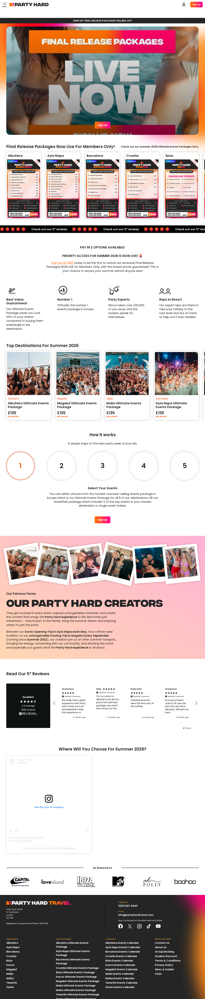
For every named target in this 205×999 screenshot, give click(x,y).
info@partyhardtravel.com (135, 915)
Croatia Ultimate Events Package (77, 968)
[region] (125, 703)
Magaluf (11, 969)
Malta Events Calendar (120, 978)
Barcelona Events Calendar (122, 951)
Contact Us (162, 943)
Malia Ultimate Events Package (75, 985)
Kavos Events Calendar (120, 965)
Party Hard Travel (29, 4)
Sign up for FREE (62, 263)
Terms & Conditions (168, 960)
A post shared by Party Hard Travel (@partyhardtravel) (48, 848)
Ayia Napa (12, 947)
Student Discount (166, 956)
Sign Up (102, 125)
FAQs (158, 974)
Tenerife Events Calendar (121, 983)
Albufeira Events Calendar (122, 943)
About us (160, 947)
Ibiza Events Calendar (119, 960)
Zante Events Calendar (120, 987)
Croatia (11, 956)
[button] (54, 703)
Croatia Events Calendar (121, 956)
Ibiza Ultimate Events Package (75, 972)
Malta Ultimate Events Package (76, 990)
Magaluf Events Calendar (121, 969)
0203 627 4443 (128, 906)
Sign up (196, 4)
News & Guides (164, 969)
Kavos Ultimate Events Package (76, 977)
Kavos (10, 965)
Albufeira (12, 943)
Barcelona (12, 951)
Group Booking (164, 951)
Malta (10, 978)
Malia (9, 974)
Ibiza (9, 960)
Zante (10, 987)
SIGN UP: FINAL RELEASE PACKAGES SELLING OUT (102, 20)
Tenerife (11, 983)
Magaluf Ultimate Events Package (77, 981)
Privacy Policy (164, 965)
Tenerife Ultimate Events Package (77, 994)
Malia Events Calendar (119, 974)
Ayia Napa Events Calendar (122, 947)
